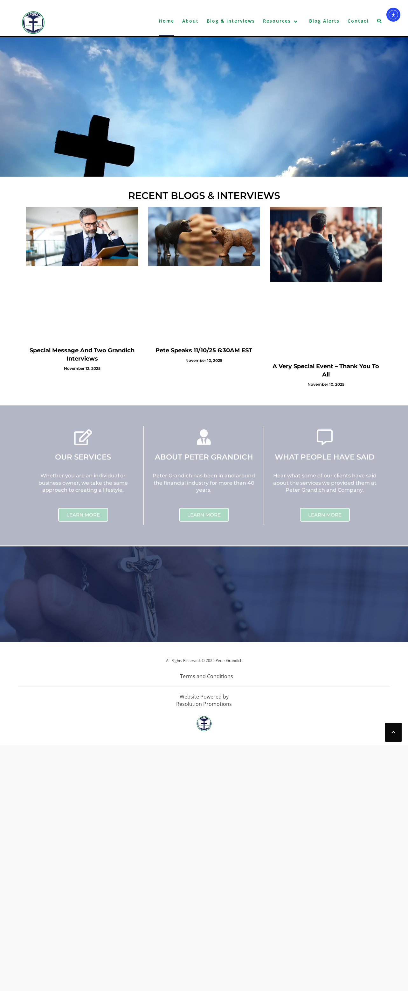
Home (166, 21)
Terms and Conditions (206, 676)
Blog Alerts (324, 21)
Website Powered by (204, 696)
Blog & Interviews (231, 21)
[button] (379, 22)
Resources (277, 21)
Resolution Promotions (204, 703)
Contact (358, 21)
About (190, 21)
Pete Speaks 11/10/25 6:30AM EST (204, 350)
